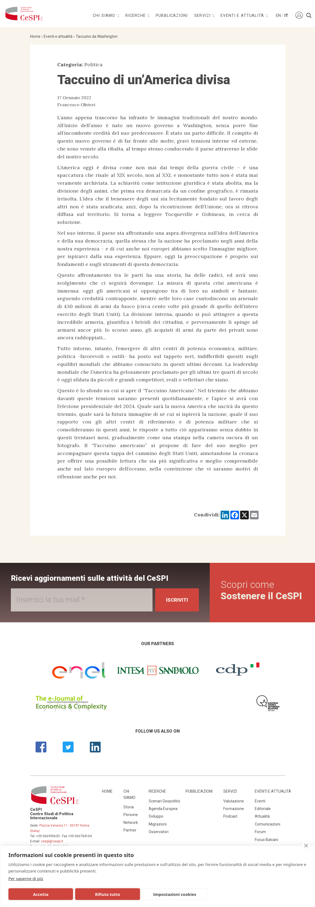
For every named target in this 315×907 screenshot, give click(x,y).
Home (35, 36)
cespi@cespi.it (52, 841)
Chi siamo (105, 15)
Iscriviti (177, 600)
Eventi (260, 801)
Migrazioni (158, 824)
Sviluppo (156, 816)
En (278, 15)
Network (130, 822)
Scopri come (261, 590)
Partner (129, 830)
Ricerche (136, 15)
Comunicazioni (267, 824)
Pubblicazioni (172, 15)
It (286, 15)
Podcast (230, 816)
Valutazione (233, 801)
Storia (128, 807)
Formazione (233, 808)
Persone (130, 814)
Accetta (37, 894)
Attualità (262, 816)
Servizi (203, 15)
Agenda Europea (163, 808)
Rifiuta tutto (97, 894)
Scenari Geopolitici (164, 801)
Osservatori (158, 832)
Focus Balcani (266, 839)
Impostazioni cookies (158, 894)
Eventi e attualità (243, 15)
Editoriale (263, 808)
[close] (305, 845)
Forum (260, 832)
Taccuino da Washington (96, 36)
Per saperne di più (25, 878)
